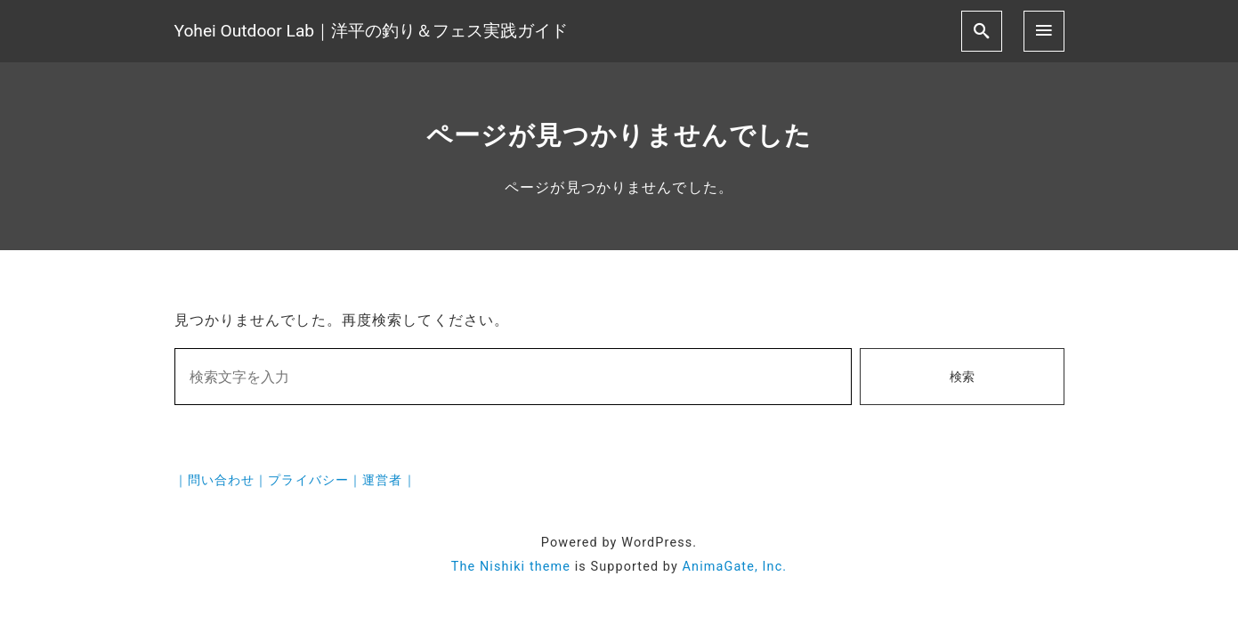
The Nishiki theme (510, 566)
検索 (962, 377)
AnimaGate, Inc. (735, 566)
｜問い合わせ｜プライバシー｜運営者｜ (295, 480)
